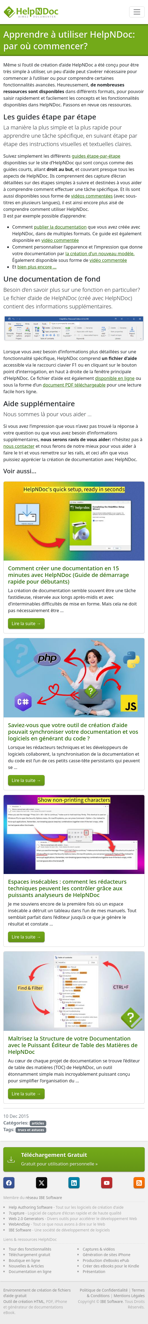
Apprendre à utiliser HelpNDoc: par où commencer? (69, 40)
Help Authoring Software (31, 1207)
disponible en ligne (114, 378)
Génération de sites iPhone (107, 1254)
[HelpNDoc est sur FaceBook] (8, 1182)
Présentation (94, 1271)
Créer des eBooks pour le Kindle (111, 1266)
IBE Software (20, 1230)
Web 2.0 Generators (26, 1218)
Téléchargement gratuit (29, 1254)
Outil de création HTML (23, 1301)
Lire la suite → (26, 623)
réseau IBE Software (43, 1197)
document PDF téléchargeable (74, 385)
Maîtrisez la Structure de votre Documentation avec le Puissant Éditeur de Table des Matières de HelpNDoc (72, 1045)
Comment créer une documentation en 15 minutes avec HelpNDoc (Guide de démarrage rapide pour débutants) (68, 574)
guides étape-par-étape (96, 156)
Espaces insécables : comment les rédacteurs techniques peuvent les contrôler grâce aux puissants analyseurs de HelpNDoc (67, 888)
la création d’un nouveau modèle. (100, 254)
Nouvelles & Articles (26, 1266)
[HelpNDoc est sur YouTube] (106, 1182)
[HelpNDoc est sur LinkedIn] (74, 1182)
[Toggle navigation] (137, 11)
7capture (17, 1213)
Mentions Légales (129, 1295)
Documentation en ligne (30, 1271)
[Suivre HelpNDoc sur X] (41, 1182)
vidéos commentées (92, 196)
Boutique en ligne (24, 1260)
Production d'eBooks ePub (106, 1260)
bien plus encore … (37, 267)
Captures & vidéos (99, 1249)
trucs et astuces (31, 1130)
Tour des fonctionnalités (30, 1249)
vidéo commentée (60, 240)
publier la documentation (60, 227)
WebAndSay (19, 1224)
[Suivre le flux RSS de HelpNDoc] (139, 1182)
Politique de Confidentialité (104, 1290)
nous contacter (18, 446)
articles (38, 1123)
